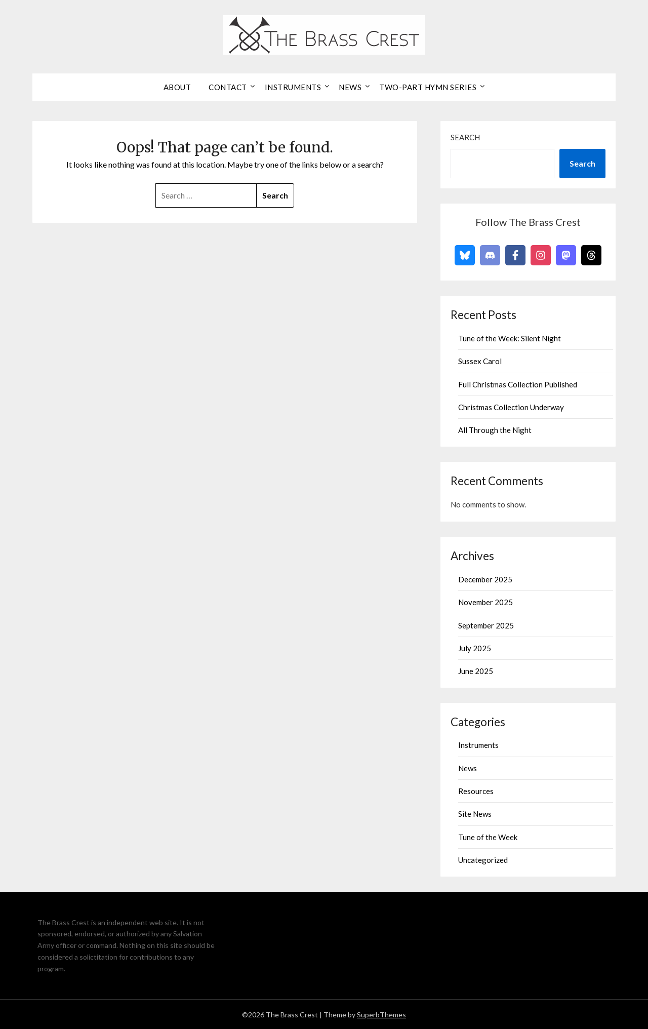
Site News (475, 813)
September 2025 (486, 625)
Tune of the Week (487, 837)
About (177, 87)
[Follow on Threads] (591, 255)
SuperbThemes (381, 1014)
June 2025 (475, 671)
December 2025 (485, 579)
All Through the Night (495, 429)
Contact (228, 87)
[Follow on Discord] (490, 255)
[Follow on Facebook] (515, 255)
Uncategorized (483, 859)
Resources (476, 791)
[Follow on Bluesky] (465, 255)
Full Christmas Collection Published (517, 384)
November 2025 (485, 602)
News (350, 87)
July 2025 (474, 648)
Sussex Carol (480, 361)
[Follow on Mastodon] (566, 255)
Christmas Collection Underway (511, 407)
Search (465, 137)
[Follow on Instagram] (541, 255)
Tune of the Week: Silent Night (509, 338)
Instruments (293, 87)
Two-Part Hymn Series (427, 87)
